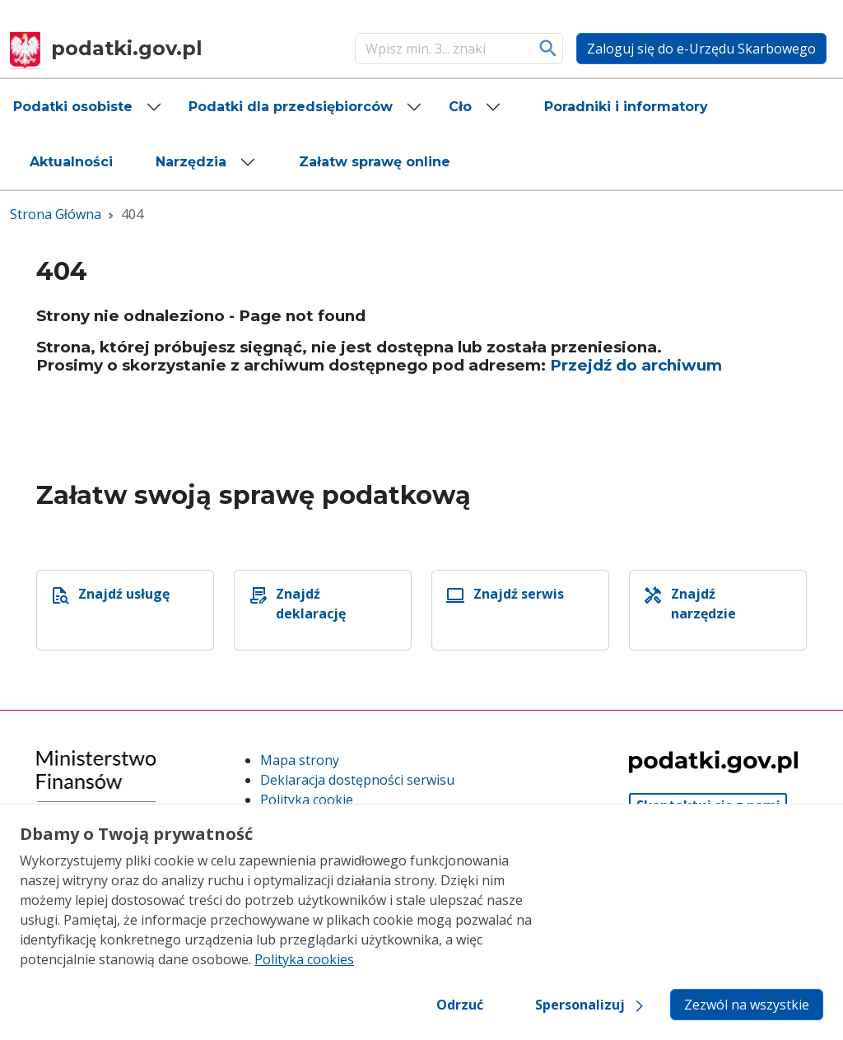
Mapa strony (299, 760)
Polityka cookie (306, 799)
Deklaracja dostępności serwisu (357, 780)
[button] (87, 107)
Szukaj (548, 48)
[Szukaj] (442, 48)
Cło (460, 106)
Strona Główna (55, 214)
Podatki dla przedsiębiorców (291, 106)
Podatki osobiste (73, 106)
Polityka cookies (304, 959)
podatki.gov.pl (106, 48)
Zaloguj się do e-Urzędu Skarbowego (701, 49)
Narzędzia (191, 162)
